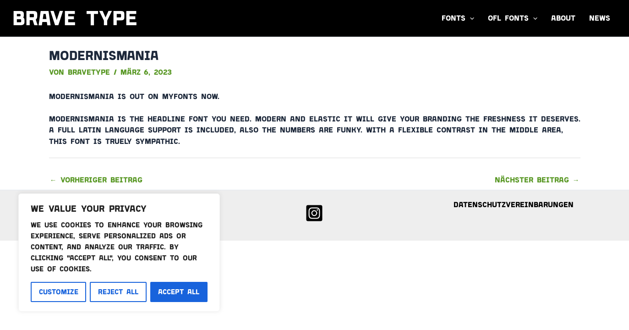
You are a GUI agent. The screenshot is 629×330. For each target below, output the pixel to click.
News (599, 18)
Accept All (178, 292)
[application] (469, 18)
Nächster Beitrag (537, 180)
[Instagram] (314, 213)
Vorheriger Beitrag (96, 180)
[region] (119, 252)
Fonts (458, 18)
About (563, 18)
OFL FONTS (512, 18)
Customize (58, 292)
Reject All (118, 292)
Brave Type (74, 18)
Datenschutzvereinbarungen (514, 204)
